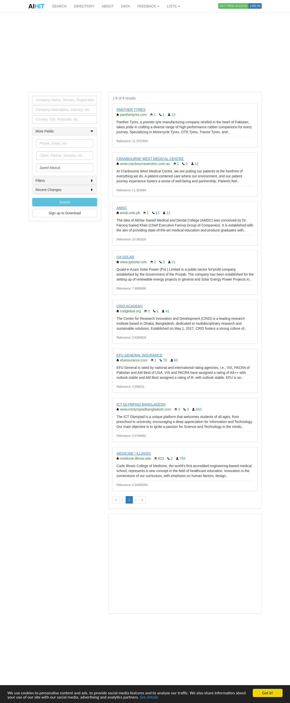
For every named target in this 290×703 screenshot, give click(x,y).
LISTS (173, 6)
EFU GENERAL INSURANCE (139, 355)
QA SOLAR (125, 257)
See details (149, 697)
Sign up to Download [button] (65, 213)
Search (64, 202)
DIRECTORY (84, 6)
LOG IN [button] (255, 6)
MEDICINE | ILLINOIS (133, 453)
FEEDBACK (148, 6)
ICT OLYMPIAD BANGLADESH (140, 404)
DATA (125, 6)
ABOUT (108, 6)
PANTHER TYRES (130, 110)
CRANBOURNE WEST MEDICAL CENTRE (150, 159)
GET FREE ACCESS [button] (234, 6)
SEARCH (59, 6)
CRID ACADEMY (129, 306)
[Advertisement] (145, 52)
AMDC (121, 208)
